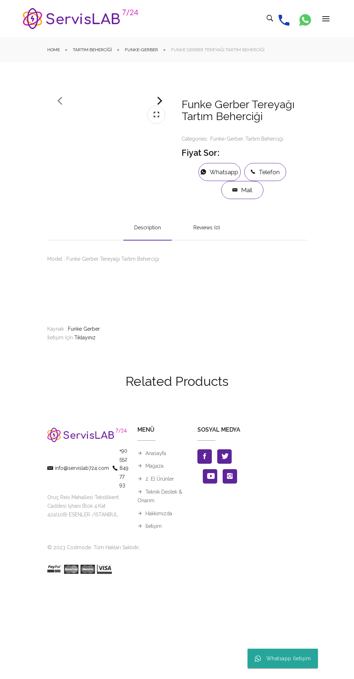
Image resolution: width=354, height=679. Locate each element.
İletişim (153, 620)
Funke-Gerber (141, 49)
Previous (59, 162)
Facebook (204, 550)
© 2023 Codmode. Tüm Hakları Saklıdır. (93, 641)
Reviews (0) (206, 322)
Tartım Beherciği (92, 49)
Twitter (224, 550)
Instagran (230, 570)
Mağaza (154, 560)
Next (159, 162)
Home (53, 49)
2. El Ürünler (159, 573)
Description (147, 322)
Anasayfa (155, 547)
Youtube (210, 570)
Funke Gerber (84, 423)
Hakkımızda (158, 607)
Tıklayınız (85, 432)
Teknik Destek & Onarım (159, 590)
